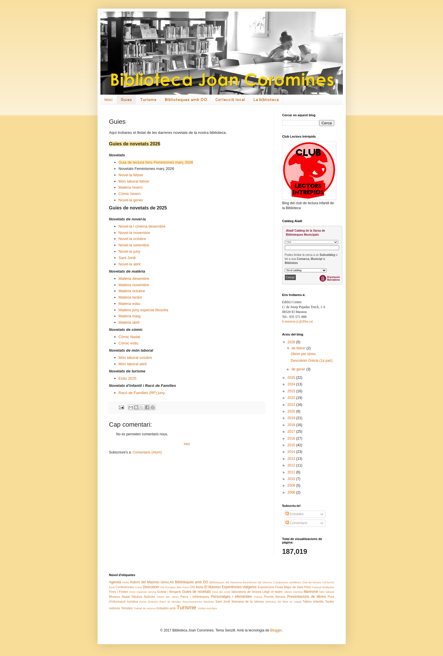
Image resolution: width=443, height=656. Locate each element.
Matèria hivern (131, 187)
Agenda (115, 582)
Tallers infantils (313, 601)
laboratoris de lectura (246, 591)
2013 (291, 459)
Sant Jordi (127, 258)
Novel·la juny (130, 251)
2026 (291, 342)
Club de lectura (311, 582)
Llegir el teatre (272, 591)
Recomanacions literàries (198, 601)
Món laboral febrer (134, 181)
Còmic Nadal (130, 337)
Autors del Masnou (144, 582)
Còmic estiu (129, 343)
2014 (291, 452)
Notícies (149, 596)
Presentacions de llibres (306, 597)
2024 (291, 384)
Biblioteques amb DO (186, 99)
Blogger (276, 630)
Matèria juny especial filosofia (143, 310)
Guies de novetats (196, 592)
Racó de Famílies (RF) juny (142, 393)
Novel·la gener (131, 200)
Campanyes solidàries (287, 582)
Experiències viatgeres (239, 587)
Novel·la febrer (131, 175)
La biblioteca (266, 99)
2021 (291, 405)
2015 (291, 445)
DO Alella (196, 587)
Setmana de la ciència (247, 601)
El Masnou (212, 587)
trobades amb (165, 608)
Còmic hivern (130, 194)
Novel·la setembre (134, 245)
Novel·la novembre (134, 232)
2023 (291, 391)
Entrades (294, 514)
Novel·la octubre (132, 239)
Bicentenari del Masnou (257, 582)
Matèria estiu (130, 303)
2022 (291, 398)
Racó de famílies (170, 601)
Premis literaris (275, 596)
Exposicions (266, 587)
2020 (291, 411)
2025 (291, 378)
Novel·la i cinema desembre (142, 226)
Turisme (148, 99)
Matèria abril (129, 322)
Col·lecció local (230, 99)
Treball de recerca (145, 608)
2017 (291, 432)
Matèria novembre (134, 285)
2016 (291, 438)
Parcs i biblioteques (194, 596)
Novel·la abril (130, 264)
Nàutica (137, 596)
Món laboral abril (133, 364)
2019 (291, 418)
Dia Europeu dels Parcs (175, 587)
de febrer (298, 348)
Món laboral (326, 591)
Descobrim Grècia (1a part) (311, 361)
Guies (126, 99)
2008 (291, 492)
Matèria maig (130, 316)
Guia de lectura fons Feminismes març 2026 (156, 162)
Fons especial (138, 591)
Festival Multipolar (323, 587)
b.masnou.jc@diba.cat (297, 321)
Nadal (126, 596)
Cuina (138, 587)
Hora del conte (221, 591)
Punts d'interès (148, 601)
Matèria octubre (132, 291)
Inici (108, 99)
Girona (152, 591)
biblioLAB (167, 582)
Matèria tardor (130, 297)
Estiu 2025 (128, 378)
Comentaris (296, 523)
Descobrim (151, 587)
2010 (291, 479)
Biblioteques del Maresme (225, 582)
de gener (298, 369)
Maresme (311, 592)
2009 (291, 485)
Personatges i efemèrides (231, 597)
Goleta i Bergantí (169, 591)
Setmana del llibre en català (283, 601)
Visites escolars (207, 608)
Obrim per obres (303, 354)
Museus (114, 596)
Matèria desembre (134, 278)
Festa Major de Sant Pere (293, 587)
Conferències (124, 587)
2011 (291, 472)
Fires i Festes (118, 591)
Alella (125, 582)
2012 (291, 465)
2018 (291, 425)
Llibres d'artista (293, 591)
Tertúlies (127, 608)
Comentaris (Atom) (147, 452)
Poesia (258, 596)
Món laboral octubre (135, 357)
